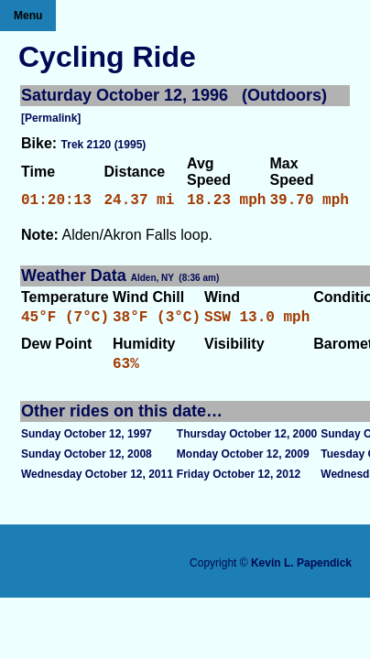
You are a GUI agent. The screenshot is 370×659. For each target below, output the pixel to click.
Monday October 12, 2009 (243, 465)
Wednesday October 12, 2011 (97, 485)
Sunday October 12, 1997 (86, 444)
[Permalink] (51, 118)
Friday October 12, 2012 (238, 485)
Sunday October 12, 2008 (86, 465)
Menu (28, 15)
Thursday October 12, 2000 (247, 444)
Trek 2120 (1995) (104, 144)
